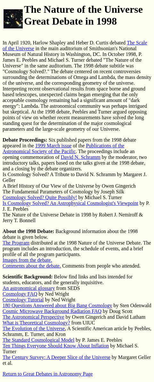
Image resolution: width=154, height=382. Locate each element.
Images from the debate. (27, 260)
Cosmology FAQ (20, 294)
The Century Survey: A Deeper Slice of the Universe (56, 357)
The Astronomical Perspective (33, 317)
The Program (16, 243)
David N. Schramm (81, 157)
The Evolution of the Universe (34, 328)
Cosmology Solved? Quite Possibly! (40, 197)
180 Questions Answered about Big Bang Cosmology (57, 305)
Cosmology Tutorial (23, 299)
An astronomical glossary (29, 288)
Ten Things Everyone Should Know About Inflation (56, 345)
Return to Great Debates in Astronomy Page (48, 374)
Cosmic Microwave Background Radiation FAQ (52, 311)
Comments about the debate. (32, 266)
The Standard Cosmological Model (38, 340)
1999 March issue (53, 145)
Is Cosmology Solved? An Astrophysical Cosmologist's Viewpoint (70, 203)
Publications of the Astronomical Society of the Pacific (63, 148)
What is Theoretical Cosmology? (36, 322)
